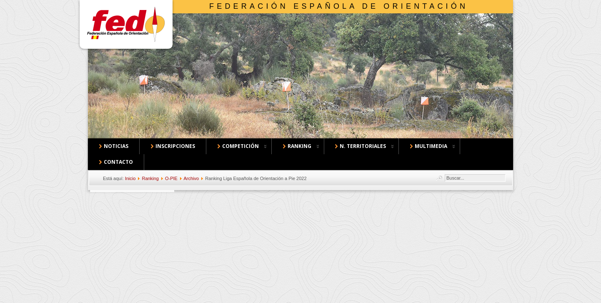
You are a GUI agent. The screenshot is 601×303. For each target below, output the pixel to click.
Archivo (191, 178)
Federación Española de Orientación (338, 6)
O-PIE (171, 178)
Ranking (150, 178)
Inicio (130, 178)
